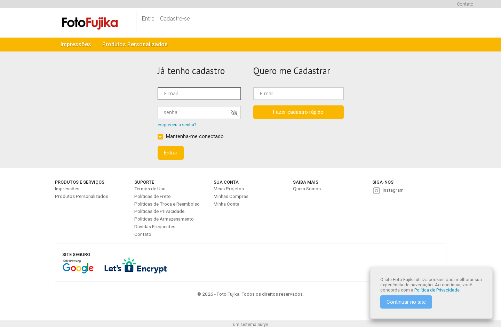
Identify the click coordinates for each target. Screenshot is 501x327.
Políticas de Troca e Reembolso (167, 204)
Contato (465, 4)
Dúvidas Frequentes (154, 226)
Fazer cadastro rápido (298, 112)
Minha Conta (226, 204)
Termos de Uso (150, 188)
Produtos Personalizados (135, 44)
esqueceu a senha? (177, 124)
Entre (148, 18)
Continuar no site (406, 302)
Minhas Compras (231, 196)
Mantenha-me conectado (195, 136)
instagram (393, 190)
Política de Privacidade (437, 290)
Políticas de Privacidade (159, 211)
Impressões (76, 44)
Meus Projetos (229, 188)
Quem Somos (307, 188)
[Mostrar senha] (234, 113)
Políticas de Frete (152, 196)
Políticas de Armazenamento (164, 219)
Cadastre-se (175, 18)
